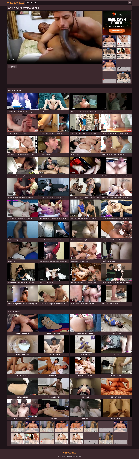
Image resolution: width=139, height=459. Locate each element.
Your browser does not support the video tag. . (54, 37)
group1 (13, 67)
